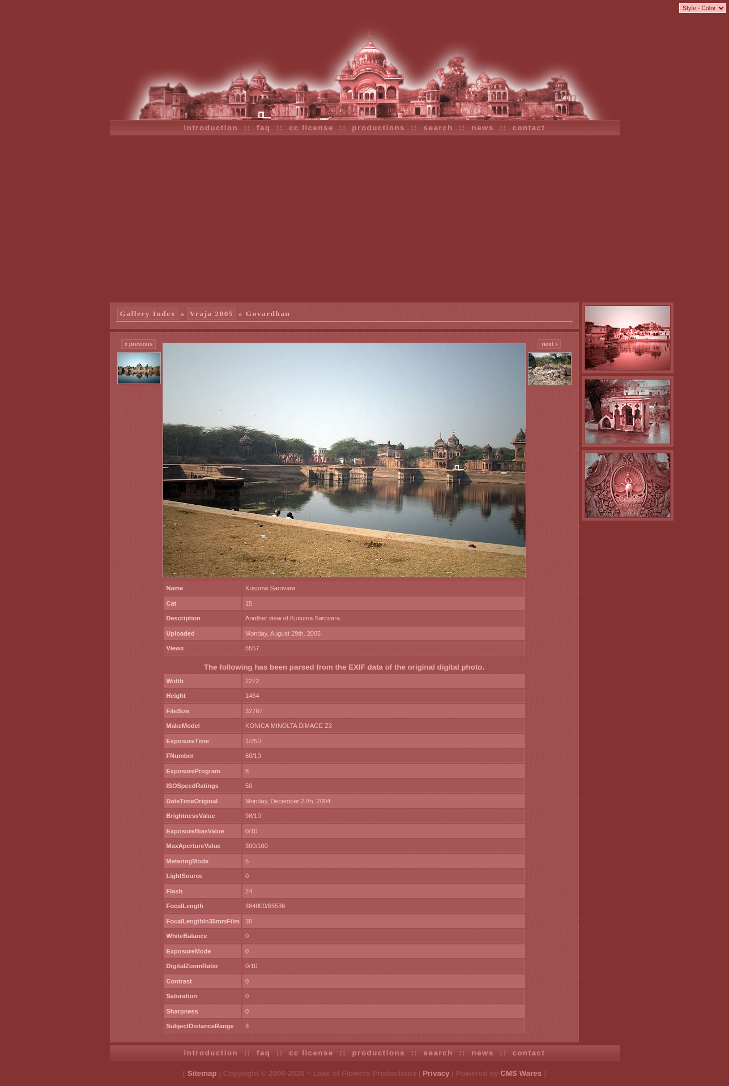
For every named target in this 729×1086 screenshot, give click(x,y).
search (438, 127)
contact (529, 127)
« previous (138, 344)
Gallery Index (148, 313)
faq (264, 127)
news (483, 127)
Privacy (436, 1073)
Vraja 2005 (211, 313)
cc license (311, 127)
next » (549, 344)
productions (379, 127)
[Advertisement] (365, 217)
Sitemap (202, 1073)
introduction (211, 127)
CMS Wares (521, 1073)
